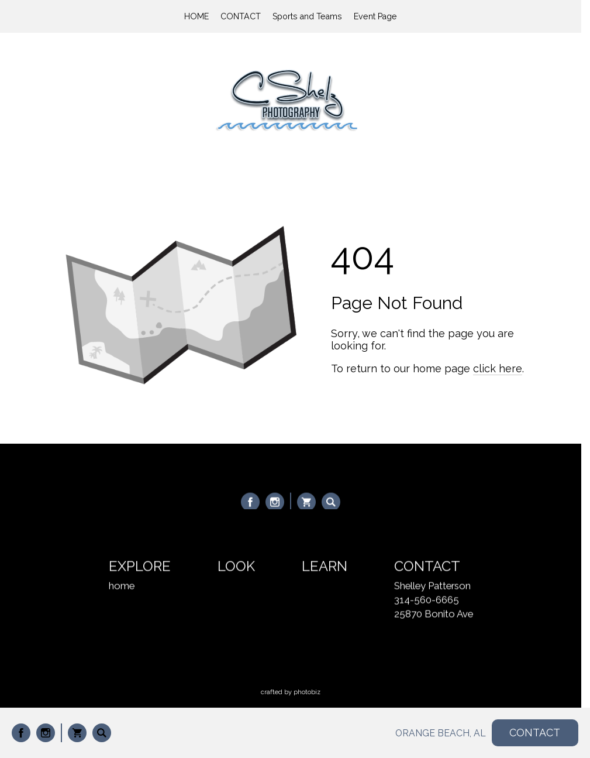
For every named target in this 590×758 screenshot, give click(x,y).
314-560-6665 (426, 600)
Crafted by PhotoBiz (290, 692)
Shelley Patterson (432, 586)
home (121, 586)
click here (497, 368)
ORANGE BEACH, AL (440, 733)
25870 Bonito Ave (433, 614)
